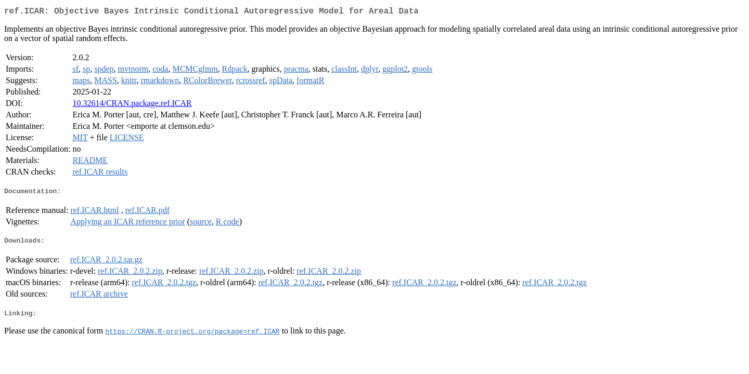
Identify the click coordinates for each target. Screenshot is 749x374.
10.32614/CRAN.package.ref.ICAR (131, 105)
